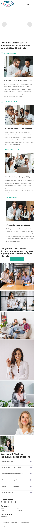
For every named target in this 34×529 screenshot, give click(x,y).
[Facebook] (1, 502)
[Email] (4, 502)
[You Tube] (11, 502)
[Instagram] (8, 502)
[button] (17, 259)
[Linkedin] (15, 502)
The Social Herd (10, 526)
